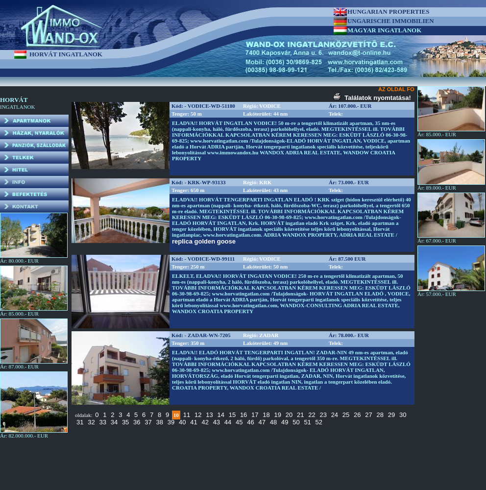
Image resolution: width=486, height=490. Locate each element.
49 (284, 422)
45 (239, 422)
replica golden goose (204, 241)
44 (227, 422)
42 (204, 422)
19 (277, 414)
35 (125, 422)
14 (220, 414)
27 (368, 414)
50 (295, 422)
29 (391, 414)
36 (136, 422)
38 (159, 422)
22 (311, 414)
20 (289, 414)
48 (273, 422)
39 (171, 422)
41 (193, 422)
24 (334, 414)
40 (182, 422)
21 (300, 414)
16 (243, 414)
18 (266, 414)
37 (148, 422)
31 (79, 422)
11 (186, 414)
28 (380, 414)
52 (319, 422)
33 (102, 422)
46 (250, 422)
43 (216, 422)
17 (254, 414)
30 (402, 414)
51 (307, 422)
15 (232, 414)
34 (114, 422)
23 (322, 414)
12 (197, 414)
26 (357, 414)
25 (345, 414)
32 (91, 422)
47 (262, 422)
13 (209, 414)
